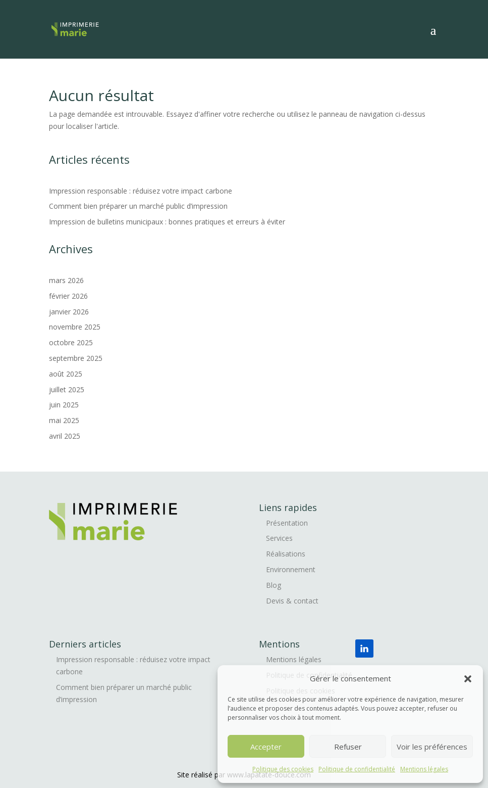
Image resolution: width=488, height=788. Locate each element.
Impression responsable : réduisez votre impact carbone (140, 191)
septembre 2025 (75, 358)
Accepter (266, 746)
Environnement (290, 569)
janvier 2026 (69, 311)
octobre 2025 (71, 342)
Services (279, 538)
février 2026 (68, 296)
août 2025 (65, 374)
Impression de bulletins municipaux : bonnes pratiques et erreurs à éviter (167, 221)
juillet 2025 (66, 389)
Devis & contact (292, 601)
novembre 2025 (74, 327)
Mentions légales (424, 769)
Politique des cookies (282, 769)
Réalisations (285, 554)
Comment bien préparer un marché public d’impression (139, 206)
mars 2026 (66, 280)
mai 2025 (64, 420)
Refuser (348, 746)
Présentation (287, 523)
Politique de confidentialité (356, 769)
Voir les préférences (432, 746)
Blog (273, 585)
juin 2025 (64, 404)
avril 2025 (64, 436)
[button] (468, 679)
